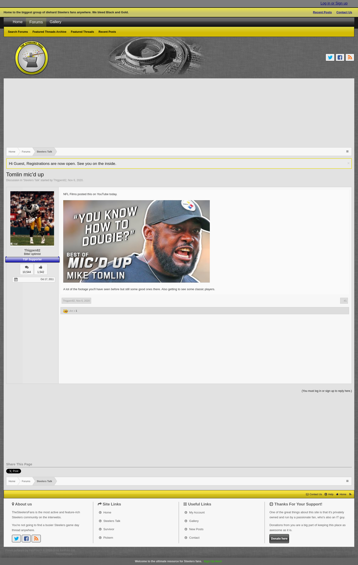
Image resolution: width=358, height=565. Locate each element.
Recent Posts (322, 12)
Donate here (279, 538)
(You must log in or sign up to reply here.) (327, 391)
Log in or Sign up (333, 3)
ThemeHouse (63, 554)
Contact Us (344, 12)
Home (18, 22)
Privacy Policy (344, 550)
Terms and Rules (323, 550)
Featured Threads (82, 31)
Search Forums (18, 31)
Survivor (106, 529)
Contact (192, 537)
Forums (36, 22)
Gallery (55, 22)
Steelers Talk (31, 180)
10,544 (26, 272)
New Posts (194, 529)
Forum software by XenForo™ (40, 550)
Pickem (106, 537)
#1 (345, 300)
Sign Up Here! (213, 561)
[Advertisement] (143, 113)
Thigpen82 (59, 180)
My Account (195, 512)
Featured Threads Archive (49, 31)
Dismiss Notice (348, 163)
